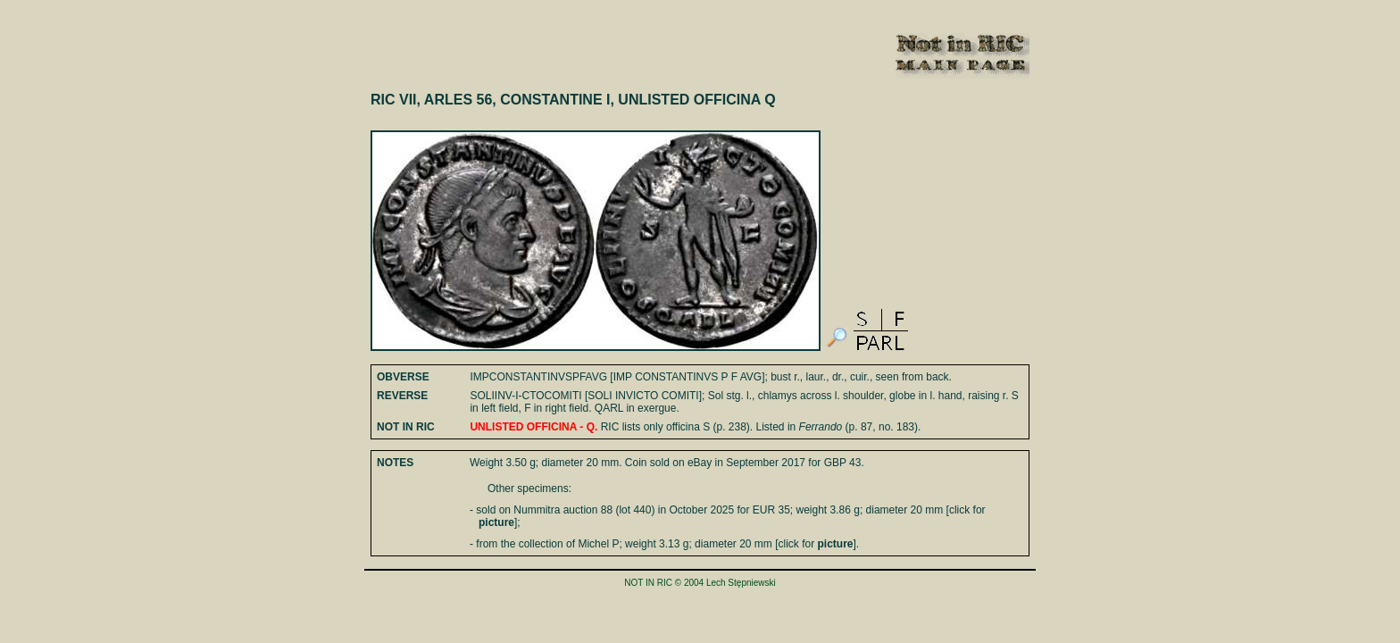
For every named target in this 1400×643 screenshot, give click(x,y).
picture (496, 522)
